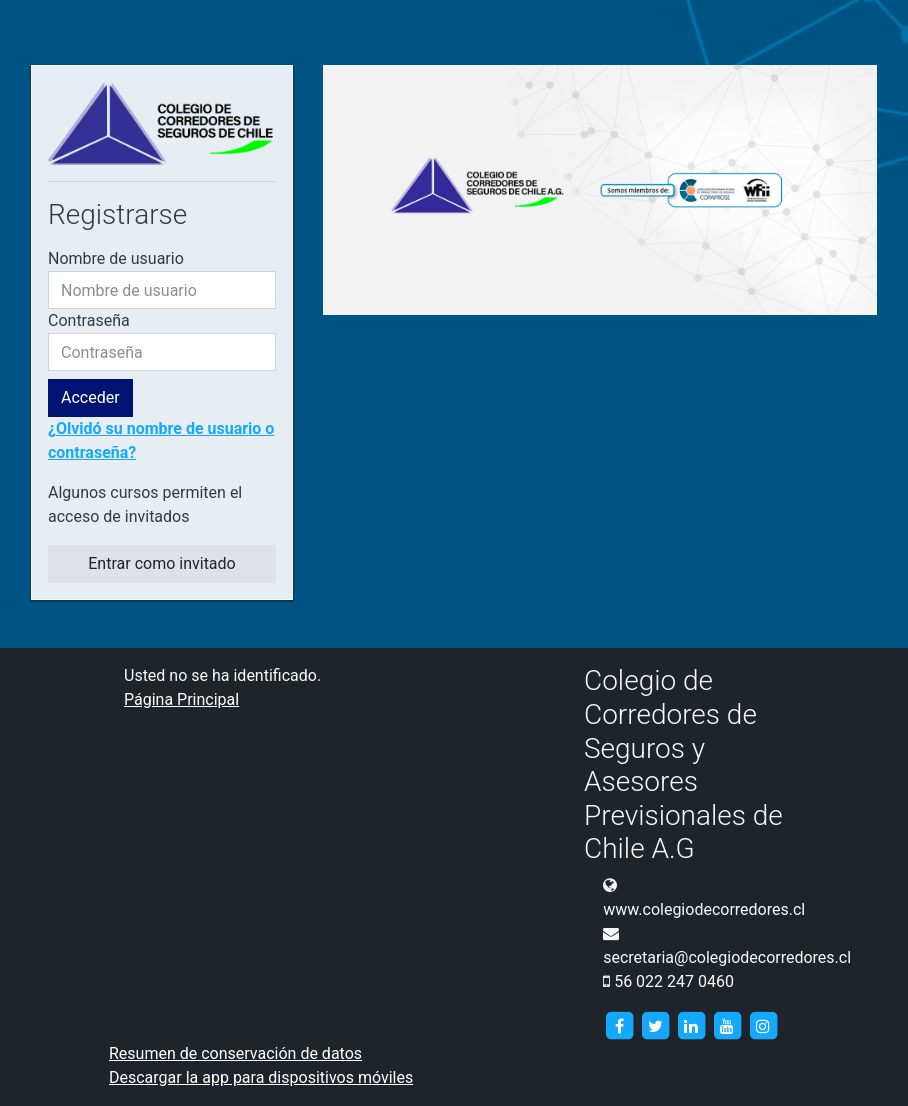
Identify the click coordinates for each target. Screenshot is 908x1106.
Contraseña (89, 320)
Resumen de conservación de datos (235, 1053)
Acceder (90, 397)
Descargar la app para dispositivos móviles (261, 1077)
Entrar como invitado (161, 563)
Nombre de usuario (116, 258)
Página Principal (181, 699)
